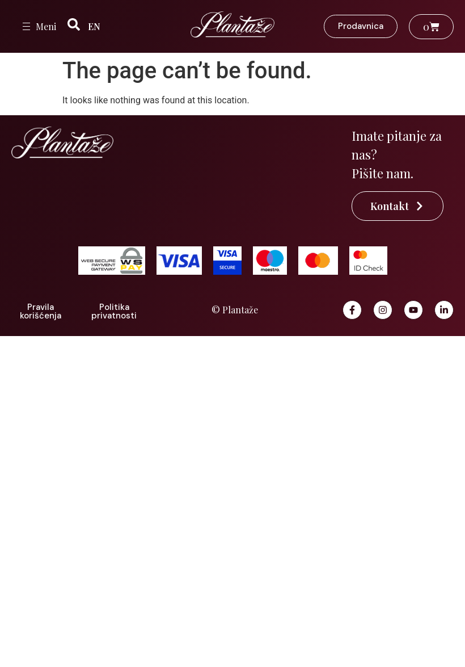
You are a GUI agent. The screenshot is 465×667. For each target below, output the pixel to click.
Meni (46, 26)
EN (94, 26)
